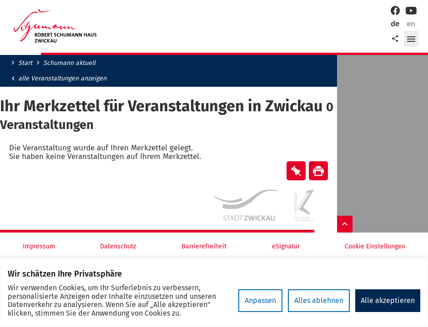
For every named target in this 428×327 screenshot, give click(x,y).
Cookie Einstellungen (375, 246)
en (411, 24)
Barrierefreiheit (204, 246)
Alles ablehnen (318, 300)
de (395, 24)
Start (25, 63)
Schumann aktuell (69, 63)
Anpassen (260, 300)
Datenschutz (118, 246)
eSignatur (286, 246)
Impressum (39, 246)
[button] (411, 39)
